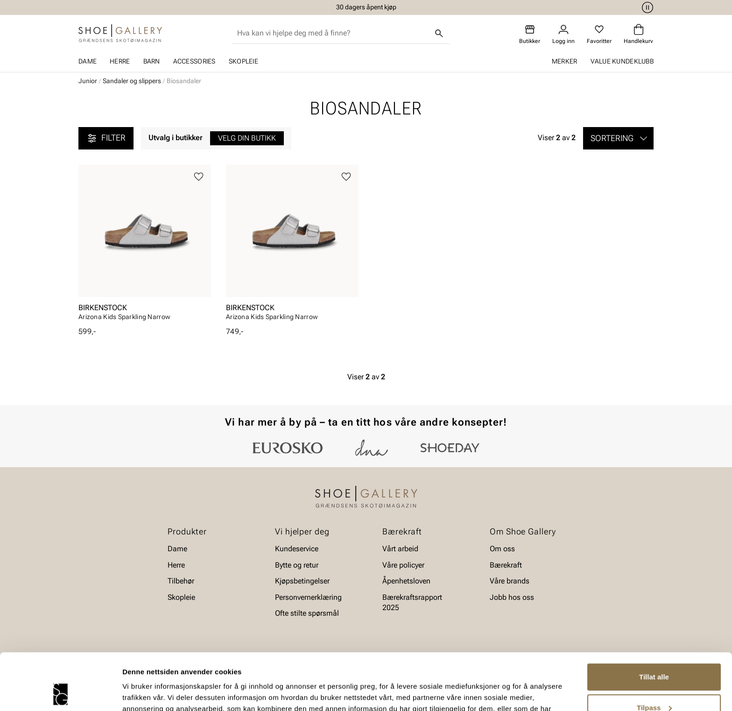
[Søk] (439, 33)
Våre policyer (403, 564)
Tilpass (654, 654)
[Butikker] (530, 34)
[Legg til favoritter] (198, 176)
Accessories (194, 61)
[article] (144, 245)
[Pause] (646, 7)
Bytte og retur (296, 564)
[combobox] (333, 33)
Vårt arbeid (400, 548)
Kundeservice (296, 548)
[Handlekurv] (638, 34)
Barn (151, 61)
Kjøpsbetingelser (302, 580)
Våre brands (509, 580)
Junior (87, 81)
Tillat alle (654, 624)
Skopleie (243, 61)
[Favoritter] (599, 34)
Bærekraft (506, 564)
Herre (120, 61)
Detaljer (135, 693)
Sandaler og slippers (132, 81)
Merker (564, 61)
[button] (618, 138)
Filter (106, 138)
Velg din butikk (247, 138)
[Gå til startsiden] (120, 33)
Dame (87, 61)
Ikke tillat (654, 685)
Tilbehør (181, 580)
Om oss (502, 548)
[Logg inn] (563, 34)
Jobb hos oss (512, 596)
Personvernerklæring (308, 596)
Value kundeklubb (622, 61)
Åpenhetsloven (406, 580)
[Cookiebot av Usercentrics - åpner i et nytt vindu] (60, 693)
